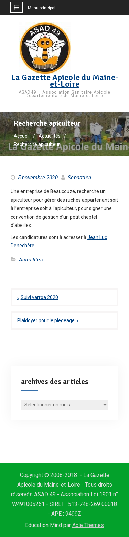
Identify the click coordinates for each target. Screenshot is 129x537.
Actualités (31, 260)
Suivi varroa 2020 (39, 297)
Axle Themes (88, 525)
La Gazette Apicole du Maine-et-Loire (64, 80)
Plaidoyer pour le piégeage (46, 320)
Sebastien (79, 177)
